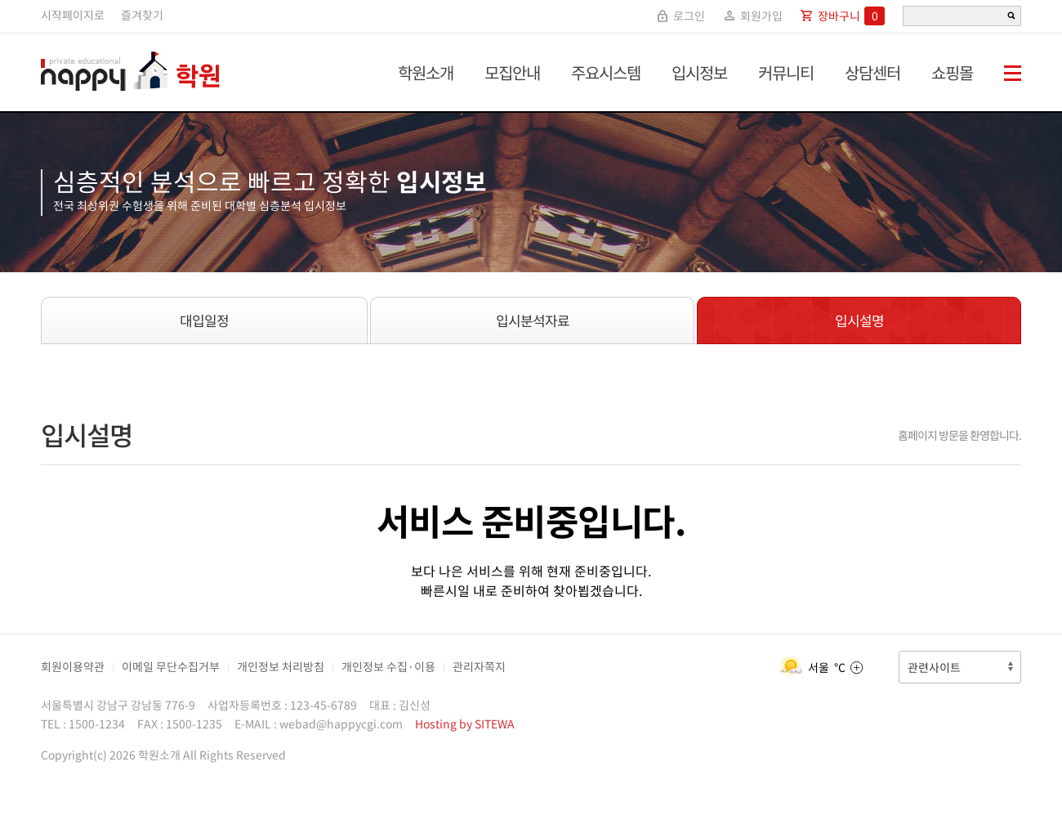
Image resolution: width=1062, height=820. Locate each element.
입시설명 (859, 320)
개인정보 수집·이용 (388, 666)
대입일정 (204, 320)
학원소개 (425, 72)
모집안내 (512, 72)
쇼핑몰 (952, 72)
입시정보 (699, 72)
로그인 (679, 15)
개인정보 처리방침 (280, 666)
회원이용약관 (73, 666)
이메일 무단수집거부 (171, 666)
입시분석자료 (532, 320)
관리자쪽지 (479, 666)
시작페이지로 (73, 15)
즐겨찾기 (142, 15)
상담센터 (872, 72)
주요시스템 (605, 72)
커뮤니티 (786, 72)
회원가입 (752, 15)
